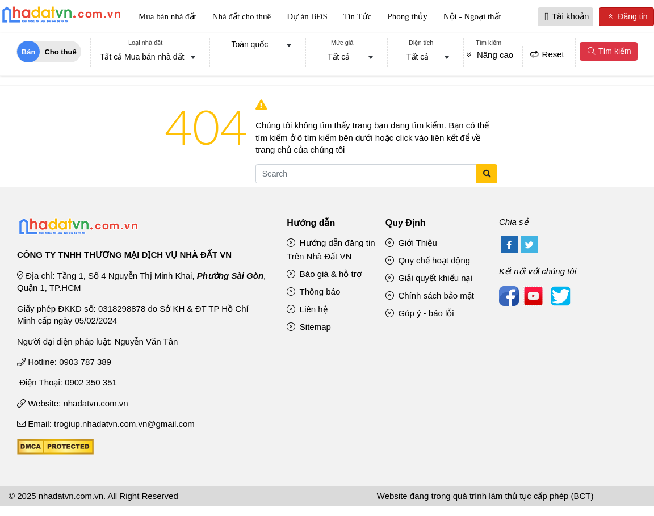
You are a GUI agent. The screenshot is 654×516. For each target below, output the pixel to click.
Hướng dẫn (311, 223)
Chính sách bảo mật (429, 295)
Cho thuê (60, 52)
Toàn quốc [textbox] (249, 44)
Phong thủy (407, 17)
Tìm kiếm (608, 51)
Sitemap (309, 327)
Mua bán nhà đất (167, 17)
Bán (29, 52)
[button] (547, 16)
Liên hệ (307, 309)
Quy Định (405, 223)
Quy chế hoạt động (427, 260)
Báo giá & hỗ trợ (324, 274)
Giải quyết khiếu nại (428, 278)
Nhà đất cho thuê (241, 17)
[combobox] (145, 58)
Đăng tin (627, 16)
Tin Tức (357, 17)
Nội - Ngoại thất (472, 17)
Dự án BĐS (307, 17)
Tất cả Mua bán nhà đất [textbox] (142, 56)
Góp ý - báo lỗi (419, 313)
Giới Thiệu (411, 242)
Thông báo (313, 291)
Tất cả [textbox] (339, 56)
